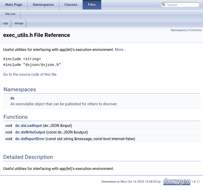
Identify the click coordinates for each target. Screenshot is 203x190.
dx (12, 98)
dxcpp (19, 23)
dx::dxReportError (29, 139)
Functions (195, 30)
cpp (5, 23)
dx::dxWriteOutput (30, 132)
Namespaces (179, 30)
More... (120, 50)
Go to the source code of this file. (30, 74)
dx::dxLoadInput (28, 126)
